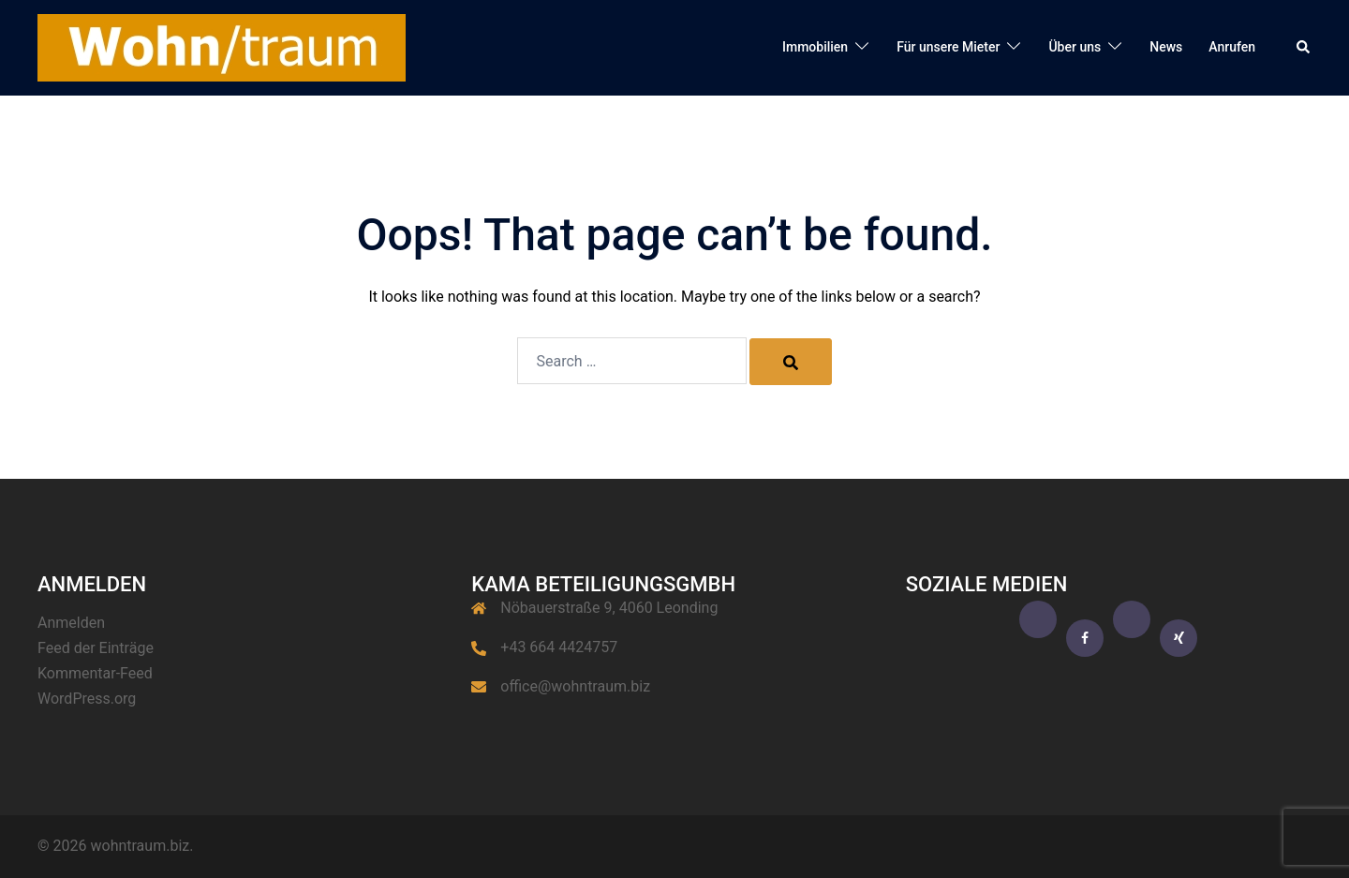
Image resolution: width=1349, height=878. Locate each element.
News (1165, 46)
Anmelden (71, 623)
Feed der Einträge (95, 648)
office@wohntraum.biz (575, 686)
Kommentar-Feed (95, 673)
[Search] (790, 361)
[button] (1304, 47)
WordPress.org (86, 698)
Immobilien (815, 46)
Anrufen (1231, 46)
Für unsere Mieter (948, 46)
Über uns (1074, 46)
